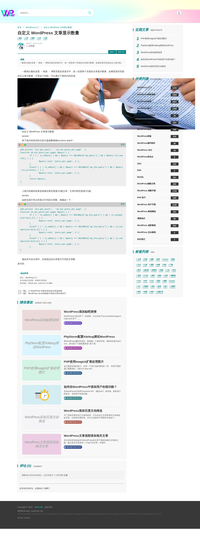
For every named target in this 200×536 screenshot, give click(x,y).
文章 (39, 38)
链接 (173, 259)
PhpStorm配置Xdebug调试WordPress (92, 342)
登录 (24, 482)
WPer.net (39, 514)
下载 (171, 264)
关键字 (173, 286)
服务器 (146, 270)
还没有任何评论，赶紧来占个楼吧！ (35, 495)
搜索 (33, 38)
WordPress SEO (157, 150)
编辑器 (173, 275)
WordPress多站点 (157, 157)
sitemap (20, 525)
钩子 (145, 281)
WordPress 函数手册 (157, 191)
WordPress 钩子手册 (157, 204)
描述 (159, 275)
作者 (166, 275)
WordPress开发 (157, 122)
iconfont (27, 525)
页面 (45, 38)
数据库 (154, 270)
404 (139, 286)
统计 (165, 286)
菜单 (153, 275)
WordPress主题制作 (157, 115)
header (165, 259)
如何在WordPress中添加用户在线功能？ (91, 394)
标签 (158, 264)
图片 (139, 270)
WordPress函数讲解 (157, 94)
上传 (167, 270)
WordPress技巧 (157, 108)
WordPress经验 (157, 136)
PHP (157, 170)
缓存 (158, 281)
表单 (153, 286)
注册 (66, 482)
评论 (174, 270)
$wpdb (172, 281)
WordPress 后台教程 (157, 232)
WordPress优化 (157, 129)
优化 (164, 264)
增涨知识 (157, 218)
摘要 (165, 281)
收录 (152, 292)
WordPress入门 (32, 27)
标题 (161, 270)
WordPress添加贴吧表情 (87, 314)
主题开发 (160, 292)
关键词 (146, 286)
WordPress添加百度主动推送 (91, 417)
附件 (139, 292)
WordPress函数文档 (157, 184)
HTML (146, 275)
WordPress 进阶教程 (157, 225)
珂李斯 (33, 48)
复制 (123, 146)
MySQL (157, 177)
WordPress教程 (157, 101)
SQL (152, 281)
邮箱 (145, 292)
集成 (159, 286)
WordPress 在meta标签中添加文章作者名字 (47, 295)
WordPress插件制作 (157, 143)
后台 (139, 264)
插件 (158, 259)
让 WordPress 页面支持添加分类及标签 (45, 293)
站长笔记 (157, 239)
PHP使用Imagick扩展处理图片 (92, 366)
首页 (19, 27)
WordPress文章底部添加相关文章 (91, 445)
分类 (26, 38)
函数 (20, 38)
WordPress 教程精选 (157, 211)
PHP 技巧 (157, 197)
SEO (157, 164)
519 (121, 54)
